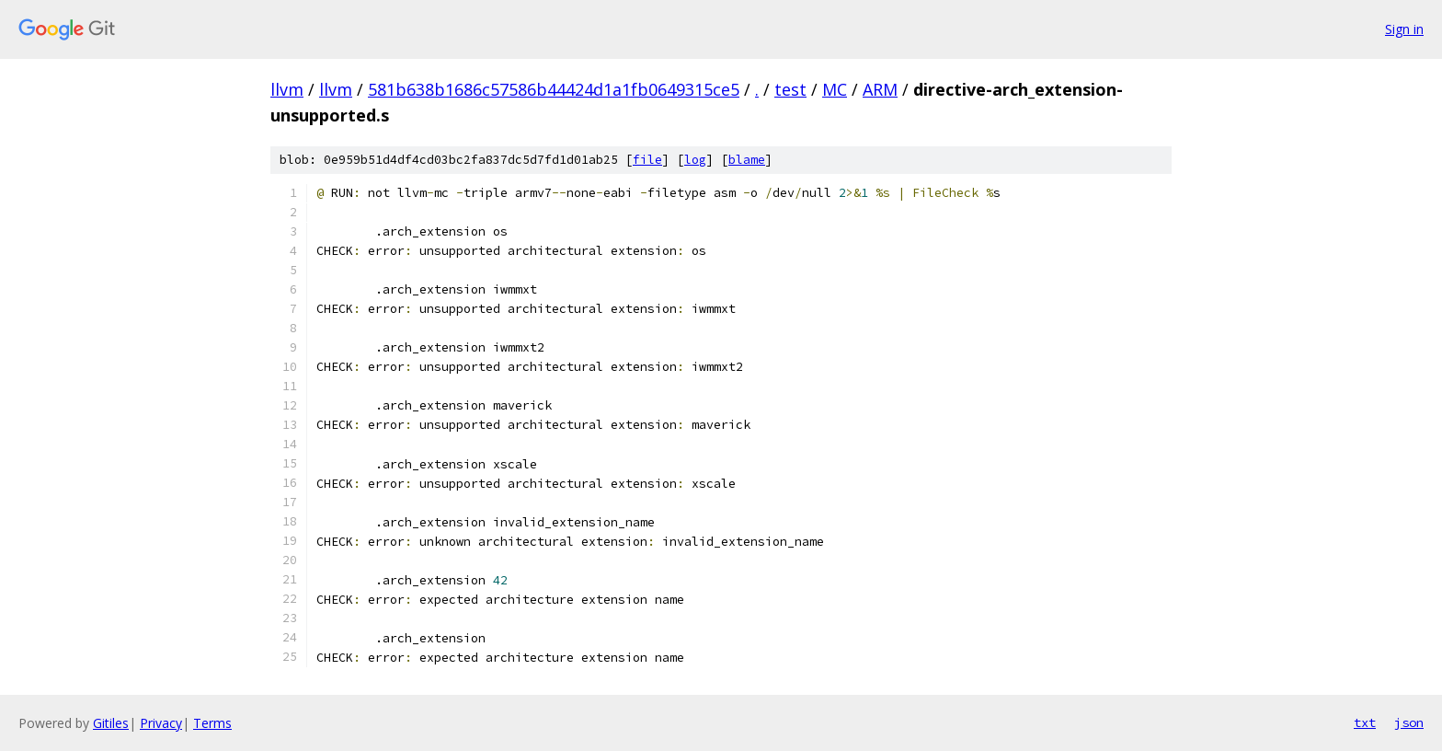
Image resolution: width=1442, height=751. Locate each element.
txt (1365, 722)
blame (746, 160)
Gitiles (111, 723)
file (647, 160)
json (1409, 722)
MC (834, 89)
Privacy (161, 723)
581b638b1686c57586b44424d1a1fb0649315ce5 (553, 89)
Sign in (1404, 29)
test (790, 89)
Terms (212, 723)
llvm (286, 89)
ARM (880, 89)
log (695, 160)
